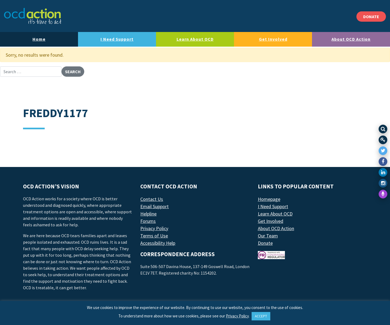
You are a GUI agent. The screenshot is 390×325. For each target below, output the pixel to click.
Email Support (154, 206)
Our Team (268, 236)
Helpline (148, 214)
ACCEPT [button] (261, 316)
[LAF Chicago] (33, 16)
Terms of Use (154, 236)
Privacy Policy (154, 228)
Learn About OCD (195, 39)
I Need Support (117, 39)
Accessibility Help (157, 243)
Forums (148, 221)
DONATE (371, 16)
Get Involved (273, 39)
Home (39, 39)
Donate (265, 243)
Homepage (269, 199)
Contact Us (151, 199)
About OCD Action (351, 39)
